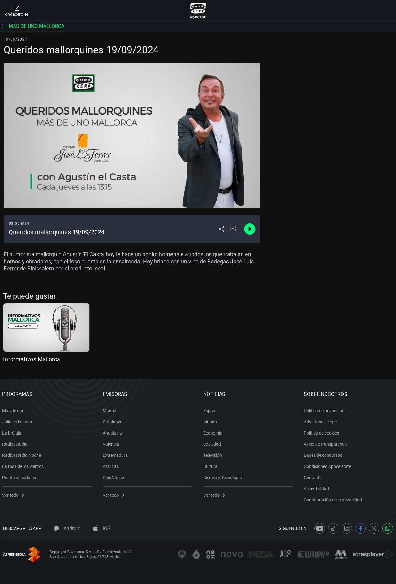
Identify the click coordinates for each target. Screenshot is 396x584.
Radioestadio (15, 442)
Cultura (211, 465)
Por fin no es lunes (20, 476)
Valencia (112, 442)
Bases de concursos (324, 454)
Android (67, 528)
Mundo (211, 420)
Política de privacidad (325, 409)
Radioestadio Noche (22, 454)
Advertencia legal (321, 420)
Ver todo (14, 493)
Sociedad (213, 442)
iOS (101, 528)
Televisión (213, 454)
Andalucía (113, 431)
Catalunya (113, 420)
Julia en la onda (18, 420)
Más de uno (14, 409)
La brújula (12, 431)
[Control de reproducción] (249, 229)
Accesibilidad (317, 487)
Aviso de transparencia (327, 442)
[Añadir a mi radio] (233, 229)
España (211, 409)
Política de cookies (322, 431)
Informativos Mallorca (31, 359)
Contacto (314, 476)
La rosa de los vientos (24, 465)
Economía (213, 431)
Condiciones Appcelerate (328, 465)
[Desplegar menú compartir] (221, 229)
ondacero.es (17, 10)
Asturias (112, 465)
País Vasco (114, 476)
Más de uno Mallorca (32, 26)
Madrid (110, 409)
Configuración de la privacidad (334, 498)
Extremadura (116, 454)
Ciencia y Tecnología (223, 476)
